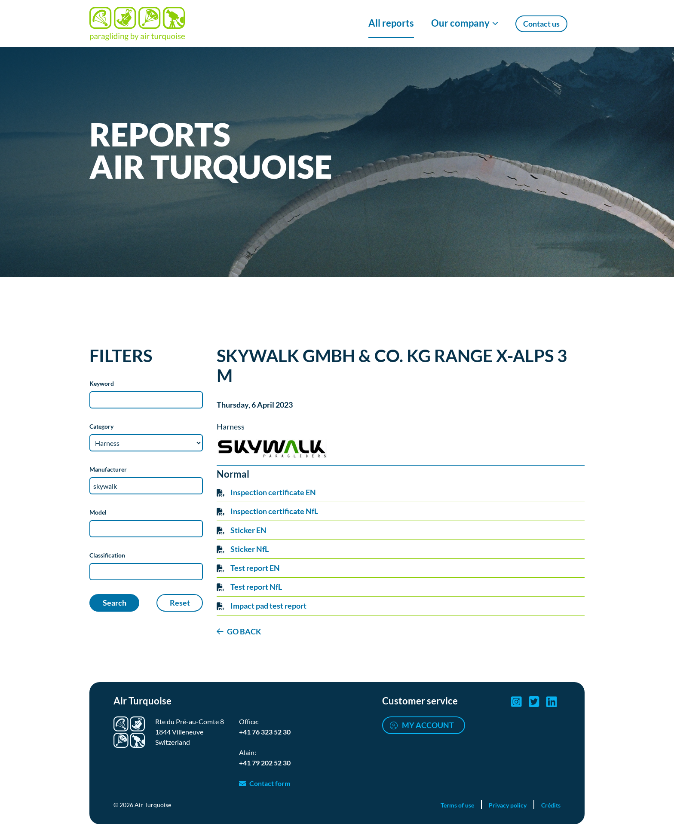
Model (98, 512)
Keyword (101, 383)
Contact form (269, 783)
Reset (180, 602)
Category (101, 426)
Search (114, 602)
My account (428, 725)
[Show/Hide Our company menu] (464, 23)
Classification (107, 555)
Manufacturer (108, 469)
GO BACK (244, 631)
